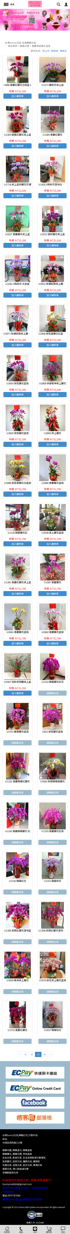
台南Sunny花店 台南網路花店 (20, 42)
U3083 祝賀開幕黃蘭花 (52, 781)
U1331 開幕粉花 (52, 881)
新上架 (46, 50)
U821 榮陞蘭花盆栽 (52, 731)
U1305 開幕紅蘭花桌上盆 (17, 134)
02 (32, 1054)
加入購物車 (18, 96)
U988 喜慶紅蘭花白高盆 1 (17, 85)
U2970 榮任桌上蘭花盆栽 (52, 980)
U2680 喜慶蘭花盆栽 (52, 483)
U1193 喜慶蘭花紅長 (52, 831)
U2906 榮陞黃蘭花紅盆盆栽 (53, 333)
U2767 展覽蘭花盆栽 (17, 731)
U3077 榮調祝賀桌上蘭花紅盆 (19, 333)
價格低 (63, 50)
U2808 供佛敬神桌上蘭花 (52, 383)
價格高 (54, 50)
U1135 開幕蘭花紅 (17, 532)
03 (38, 1054)
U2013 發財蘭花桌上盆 (52, 234)
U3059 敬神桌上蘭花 (17, 980)
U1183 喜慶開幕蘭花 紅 (17, 831)
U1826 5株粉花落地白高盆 (52, 184)
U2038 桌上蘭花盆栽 (52, 532)
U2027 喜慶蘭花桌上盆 (17, 234)
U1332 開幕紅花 (17, 881)
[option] (35, 20)
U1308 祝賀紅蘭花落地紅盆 (53, 930)
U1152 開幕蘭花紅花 (52, 681)
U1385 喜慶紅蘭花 (52, 134)
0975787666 (13, 1195)
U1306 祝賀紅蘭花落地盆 (17, 930)
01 (25, 1054)
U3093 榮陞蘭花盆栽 (17, 383)
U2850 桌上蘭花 (52, 433)
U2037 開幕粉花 (52, 1030)
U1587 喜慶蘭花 (52, 582)
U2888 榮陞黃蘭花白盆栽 (17, 483)
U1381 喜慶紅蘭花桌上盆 (17, 582)
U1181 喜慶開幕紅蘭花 (17, 781)
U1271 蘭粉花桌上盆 (52, 85)
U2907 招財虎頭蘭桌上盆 (17, 681)
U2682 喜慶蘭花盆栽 (52, 632)
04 (44, 1054)
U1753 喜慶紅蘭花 (17, 1030)
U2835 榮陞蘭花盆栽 (17, 433)
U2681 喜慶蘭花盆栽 (17, 632)
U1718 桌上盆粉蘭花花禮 (17, 184)
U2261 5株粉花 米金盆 (17, 283)
